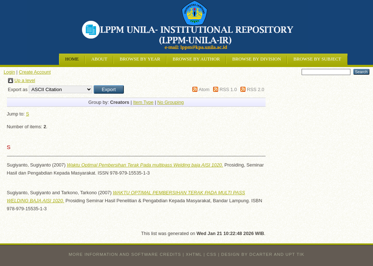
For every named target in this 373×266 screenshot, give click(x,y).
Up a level (25, 80)
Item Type (143, 102)
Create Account (35, 72)
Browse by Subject (317, 59)
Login (9, 72)
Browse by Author (196, 59)
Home (72, 59)
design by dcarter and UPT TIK (262, 254)
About (99, 59)
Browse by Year (139, 59)
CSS (211, 254)
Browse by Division (256, 59)
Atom (204, 89)
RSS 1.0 (228, 89)
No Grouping (170, 102)
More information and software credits (124, 254)
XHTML (194, 254)
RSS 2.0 (255, 89)
